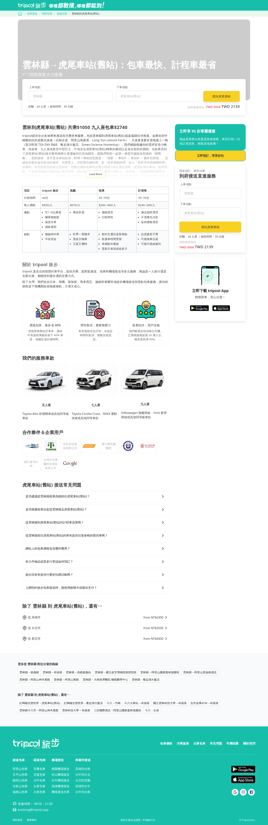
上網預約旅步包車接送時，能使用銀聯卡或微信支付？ (95, 588)
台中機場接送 (60, 780)
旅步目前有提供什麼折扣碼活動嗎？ (95, 574)
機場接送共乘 (60, 792)
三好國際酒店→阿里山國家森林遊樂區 (117, 710)
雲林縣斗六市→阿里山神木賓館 (38, 710)
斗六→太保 (152, 710)
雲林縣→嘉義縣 (29, 672)
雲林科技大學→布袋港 (76, 710)
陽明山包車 (20, 780)
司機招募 (232, 743)
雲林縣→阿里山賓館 (66, 679)
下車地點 (122, 87)
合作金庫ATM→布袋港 (204, 703)
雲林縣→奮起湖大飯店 (146, 679)
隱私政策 (17, 819)
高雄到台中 (82, 786)
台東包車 (39, 786)
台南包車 (39, 792)
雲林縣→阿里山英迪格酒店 (200, 672)
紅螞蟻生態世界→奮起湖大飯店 (83, 703)
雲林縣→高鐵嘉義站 (78, 672)
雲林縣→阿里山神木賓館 (34, 679)
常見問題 (216, 743)
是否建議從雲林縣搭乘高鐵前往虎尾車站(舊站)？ (95, 496)
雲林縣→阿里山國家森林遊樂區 (159, 672)
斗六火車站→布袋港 (136, 703)
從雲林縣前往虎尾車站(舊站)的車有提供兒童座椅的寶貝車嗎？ (95, 535)
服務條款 (31, 819)
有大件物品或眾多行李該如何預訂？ (95, 561)
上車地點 (34, 87)
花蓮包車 (39, 774)
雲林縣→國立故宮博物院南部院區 (116, 672)
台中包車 (39, 780)
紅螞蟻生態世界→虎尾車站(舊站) (39, 703)
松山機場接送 (60, 774)
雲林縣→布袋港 (52, 672)
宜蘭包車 (39, 769)
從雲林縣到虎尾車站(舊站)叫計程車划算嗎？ (95, 522)
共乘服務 (183, 743)
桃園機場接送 (60, 769)
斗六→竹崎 (114, 703)
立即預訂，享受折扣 (210, 156)
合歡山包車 (20, 786)
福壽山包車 (20, 792)
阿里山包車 (20, 769)
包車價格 (166, 743)
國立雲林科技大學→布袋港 (170, 703)
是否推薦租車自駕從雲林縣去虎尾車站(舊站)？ (95, 509)
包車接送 (32, 13)
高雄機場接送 (60, 786)
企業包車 (199, 743)
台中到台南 (82, 792)
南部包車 (47, 13)
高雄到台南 (82, 769)
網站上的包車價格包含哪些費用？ (95, 548)
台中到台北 (82, 774)
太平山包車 (20, 774)
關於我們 (249, 743)
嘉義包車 (62, 13)
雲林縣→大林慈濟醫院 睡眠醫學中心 (105, 679)
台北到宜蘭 (82, 780)
